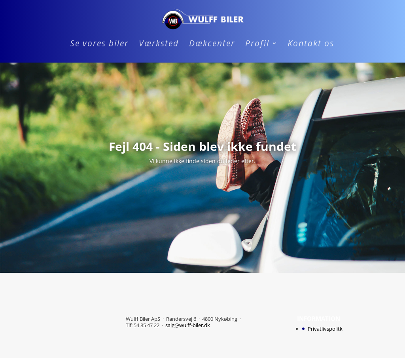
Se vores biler (99, 44)
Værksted (159, 44)
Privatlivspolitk (325, 328)
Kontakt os (311, 44)
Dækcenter (212, 44)
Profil (257, 44)
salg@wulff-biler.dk (187, 325)
